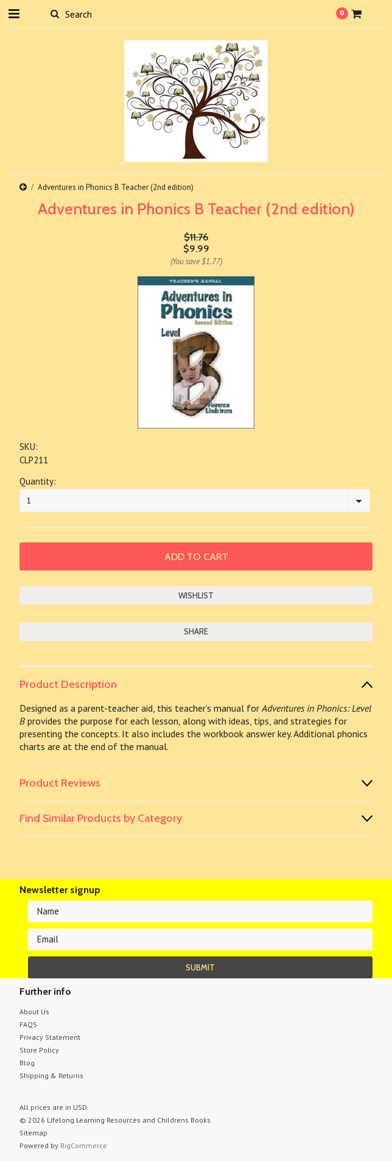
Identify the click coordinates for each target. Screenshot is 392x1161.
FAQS (28, 1024)
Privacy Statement (49, 1037)
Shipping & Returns (51, 1075)
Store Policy (39, 1049)
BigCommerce (83, 1145)
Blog (27, 1062)
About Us (34, 1011)
